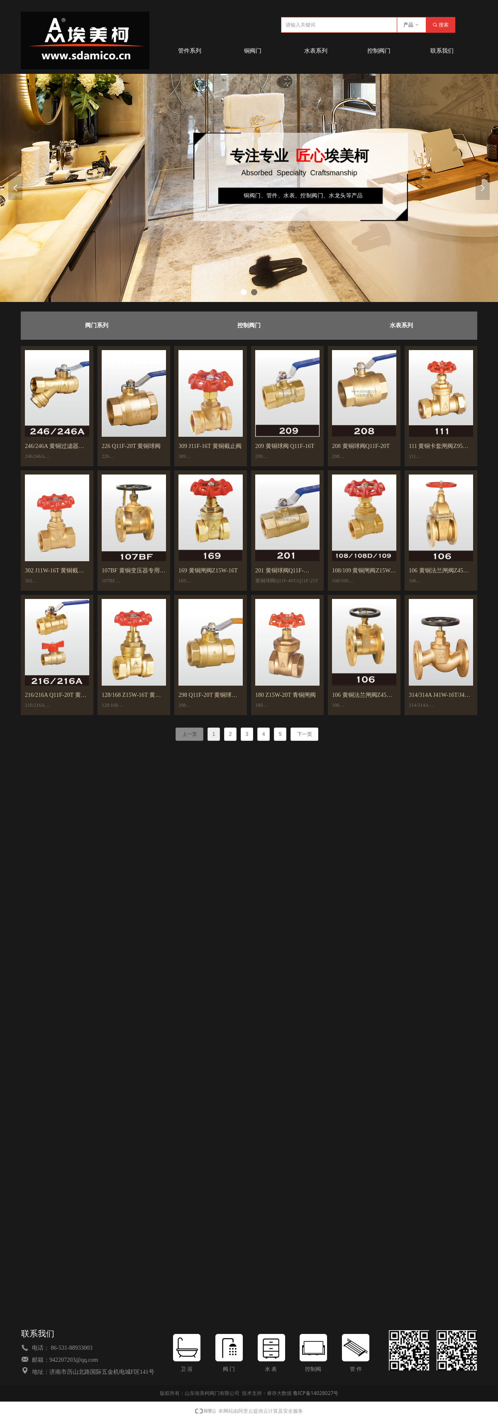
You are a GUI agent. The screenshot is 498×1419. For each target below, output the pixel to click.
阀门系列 (96, 325)
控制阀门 (249, 325)
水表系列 (401, 325)
